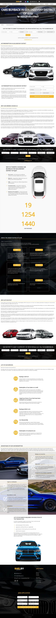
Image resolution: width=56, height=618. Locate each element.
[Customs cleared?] (50, 32)
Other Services (15, 4)
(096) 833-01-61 (33, 1)
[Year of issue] (41, 32)
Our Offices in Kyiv (6, 4)
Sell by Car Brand (34, 4)
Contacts (51, 4)
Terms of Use (38, 582)
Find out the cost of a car (41, 96)
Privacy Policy (38, 580)
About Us (41, 4)
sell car (28, 353)
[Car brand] (23, 32)
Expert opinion (38, 578)
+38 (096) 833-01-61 (28, 39)
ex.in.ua (29, 616)
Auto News (38, 577)
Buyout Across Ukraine (24, 4)
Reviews (46, 4)
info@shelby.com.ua (19, 575)
